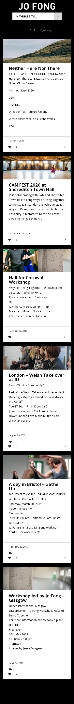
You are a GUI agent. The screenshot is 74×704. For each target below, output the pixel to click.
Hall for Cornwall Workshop (26, 279)
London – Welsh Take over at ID (36, 377)
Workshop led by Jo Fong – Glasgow (36, 598)
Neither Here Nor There (34, 68)
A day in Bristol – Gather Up (34, 486)
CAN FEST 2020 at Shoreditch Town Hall (31, 187)
